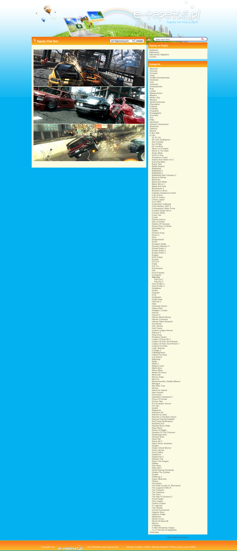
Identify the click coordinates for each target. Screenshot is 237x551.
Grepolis (156, 293)
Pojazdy (153, 106)
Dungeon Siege (159, 244)
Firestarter (156, 275)
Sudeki (155, 474)
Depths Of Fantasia (161, 224)
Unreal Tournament (160, 510)
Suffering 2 (157, 477)
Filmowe (153, 71)
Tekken (155, 481)
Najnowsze (154, 52)
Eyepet (155, 259)
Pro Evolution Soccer (161, 403)
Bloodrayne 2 (158, 188)
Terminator (157, 483)
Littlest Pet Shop (159, 355)
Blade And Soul (159, 186)
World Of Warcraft (160, 521)
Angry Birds (157, 153)
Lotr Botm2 (157, 357)
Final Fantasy (158, 273)
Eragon (155, 255)
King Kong (156, 335)
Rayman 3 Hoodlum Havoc (164, 417)
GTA (154, 295)
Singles (155, 446)
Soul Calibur (157, 452)
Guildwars (156, 297)
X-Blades (156, 525)
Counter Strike (158, 213)
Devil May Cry (158, 228)
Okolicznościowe (157, 102)
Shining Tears (158, 437)
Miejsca (153, 95)
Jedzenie (154, 84)
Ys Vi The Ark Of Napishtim (164, 530)
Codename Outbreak (161, 204)
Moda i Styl (155, 97)
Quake (155, 408)
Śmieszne (154, 126)
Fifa (153, 270)
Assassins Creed (159, 157)
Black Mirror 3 (158, 184)
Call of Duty (157, 195)
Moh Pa (155, 379)
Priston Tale (157, 401)
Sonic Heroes (158, 450)
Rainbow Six (157, 412)
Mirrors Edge (158, 377)
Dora (154, 237)
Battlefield (156, 168)
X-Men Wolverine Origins (163, 528)
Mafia (154, 361)
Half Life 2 (156, 301)
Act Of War (157, 144)
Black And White (159, 182)
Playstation (155, 104)
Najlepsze (153, 50)
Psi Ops (155, 406)
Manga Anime (156, 93)
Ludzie (153, 91)
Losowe (152, 57)
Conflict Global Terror (161, 211)
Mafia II (155, 364)
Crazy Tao (156, 215)
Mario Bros (157, 368)
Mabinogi (156, 359)
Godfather (156, 288)
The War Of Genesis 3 (162, 497)
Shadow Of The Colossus (163, 432)
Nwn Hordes (157, 392)
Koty (152, 89)
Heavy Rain (157, 308)
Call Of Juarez (158, 197)
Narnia (155, 388)
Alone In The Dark (160, 151)
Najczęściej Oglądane (159, 54)
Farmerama (157, 268)
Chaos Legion (158, 199)
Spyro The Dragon (160, 461)
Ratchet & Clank (159, 415)
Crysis (155, 217)
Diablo (155, 230)
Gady (152, 75)
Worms (155, 523)
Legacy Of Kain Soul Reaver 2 (165, 344)
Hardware (154, 80)
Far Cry (155, 266)
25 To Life (156, 137)
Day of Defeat (158, 222)
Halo (154, 304)
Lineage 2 (156, 350)
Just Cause (157, 328)
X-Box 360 (154, 133)
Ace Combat (157, 142)
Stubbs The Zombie (161, 472)
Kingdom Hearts (159, 337)
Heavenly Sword (159, 306)
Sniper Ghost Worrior (161, 448)
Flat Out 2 (158, 281)
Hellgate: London (159, 310)
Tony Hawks (157, 501)
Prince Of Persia (159, 399)
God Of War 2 (158, 284)
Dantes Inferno (158, 219)
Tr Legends (157, 505)
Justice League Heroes (162, 330)
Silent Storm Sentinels (162, 443)
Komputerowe (156, 86)
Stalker (155, 463)
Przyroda (154, 115)
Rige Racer (157, 428)
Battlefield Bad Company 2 (164, 175)
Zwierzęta (154, 532)
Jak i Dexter (157, 326)
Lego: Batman (158, 348)
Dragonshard (158, 239)
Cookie (147, 547)
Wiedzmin (156, 517)
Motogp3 (156, 383)
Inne (152, 82)
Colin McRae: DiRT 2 (161, 206)
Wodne (153, 131)
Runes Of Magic (159, 430)
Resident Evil (158, 423)
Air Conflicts (157, 146)
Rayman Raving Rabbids (163, 419)
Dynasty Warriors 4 (160, 246)
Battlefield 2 (157, 171)
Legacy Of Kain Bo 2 (161, 339)
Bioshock (156, 179)
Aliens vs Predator (160, 148)
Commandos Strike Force (163, 208)
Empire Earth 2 (159, 248)
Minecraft (156, 375)
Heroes (155, 313)
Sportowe (154, 122)
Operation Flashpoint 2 (162, 397)
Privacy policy (176, 547)
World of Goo (158, 519)
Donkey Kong (158, 233)
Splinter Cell (157, 459)
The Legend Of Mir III (161, 488)
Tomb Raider (157, 499)
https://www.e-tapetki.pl (177, 537)
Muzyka (153, 100)
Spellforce (156, 454)
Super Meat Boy (159, 479)
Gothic (155, 290)
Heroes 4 (156, 315)
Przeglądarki (155, 113)
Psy (151, 117)
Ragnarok (156, 410)
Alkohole (154, 69)
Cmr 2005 (156, 202)
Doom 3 (155, 235)
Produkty (154, 109)
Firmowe (154, 73)
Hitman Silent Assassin (162, 321)
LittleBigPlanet (158, 352)
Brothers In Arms (159, 191)
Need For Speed (159, 390)
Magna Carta (158, 366)
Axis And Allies (158, 162)
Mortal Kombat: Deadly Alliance (166, 381)
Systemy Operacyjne (159, 124)
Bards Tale (157, 164)
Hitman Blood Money (161, 317)
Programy (154, 111)
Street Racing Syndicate (163, 470)
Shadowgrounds (159, 434)
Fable (154, 264)
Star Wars (156, 466)
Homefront (156, 324)
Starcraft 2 (156, 468)
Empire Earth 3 (159, 253)
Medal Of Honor (159, 372)
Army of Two (157, 155)
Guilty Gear (157, 299)
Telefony (153, 128)
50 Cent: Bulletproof (161, 140)
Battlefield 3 (157, 173)
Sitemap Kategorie (160, 547)
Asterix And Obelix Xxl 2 (163, 160)
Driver (154, 242)
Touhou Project (159, 503)
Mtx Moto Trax (158, 386)
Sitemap (129, 547)
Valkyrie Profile (159, 514)
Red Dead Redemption (162, 421)
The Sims (156, 494)
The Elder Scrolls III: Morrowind (166, 485)
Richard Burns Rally (161, 426)
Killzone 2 (156, 332)
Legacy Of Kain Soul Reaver (165, 341)
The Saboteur (158, 492)
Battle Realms (158, 166)
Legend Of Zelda (159, 346)
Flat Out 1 (158, 279)
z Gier (152, 135)
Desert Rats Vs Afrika (161, 226)
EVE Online (157, 257)
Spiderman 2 (157, 457)
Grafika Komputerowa (159, 77)
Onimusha (156, 395)
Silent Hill (156, 439)
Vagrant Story (158, 512)
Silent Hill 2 (157, 441)
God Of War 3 (158, 286)
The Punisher (158, 490)
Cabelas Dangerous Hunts (164, 193)
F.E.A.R (155, 262)
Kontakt (138, 547)
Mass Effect (157, 370)
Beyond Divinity (159, 177)
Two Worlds (157, 508)
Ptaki (152, 120)
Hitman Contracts (160, 319)
